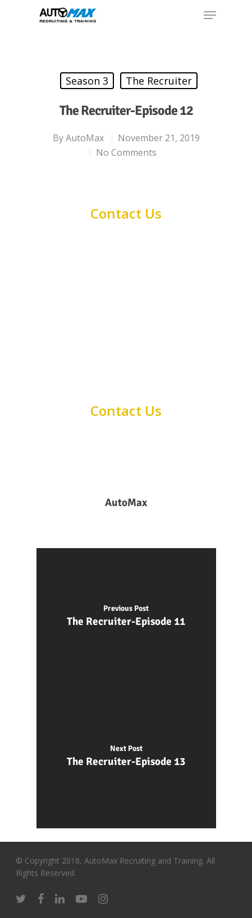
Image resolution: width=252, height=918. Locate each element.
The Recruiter (159, 80)
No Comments (126, 152)
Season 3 (87, 80)
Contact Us (126, 213)
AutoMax (85, 138)
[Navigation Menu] (210, 15)
